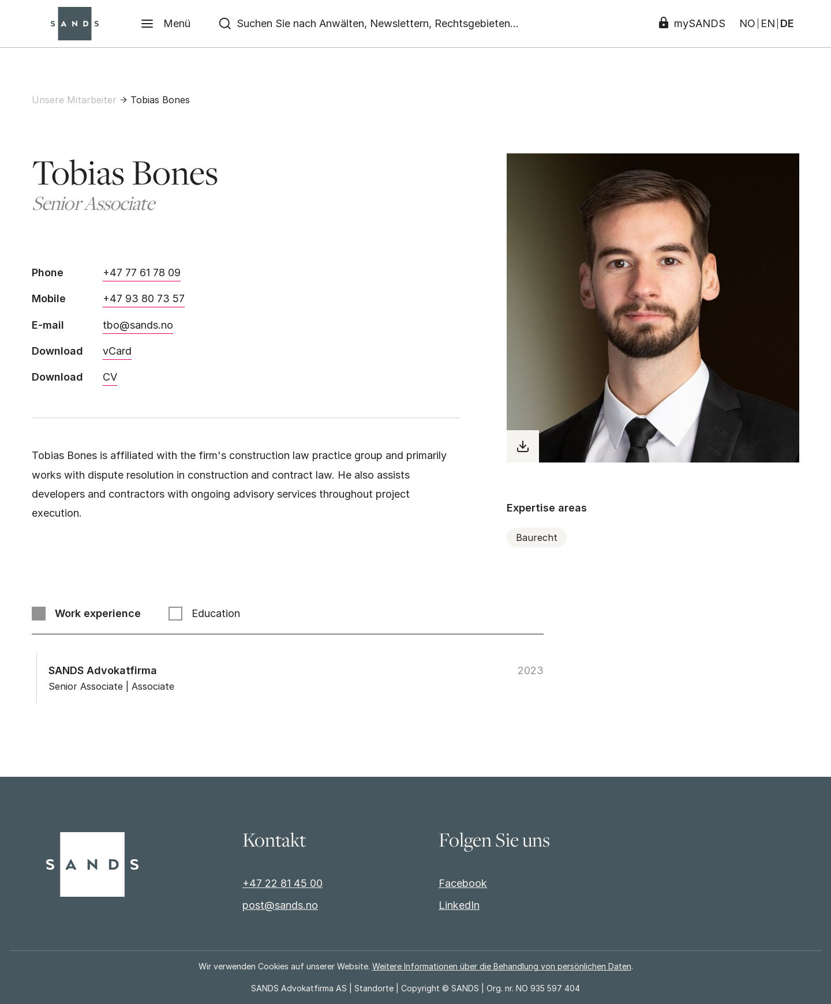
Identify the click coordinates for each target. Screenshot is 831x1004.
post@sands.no (280, 905)
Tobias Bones (160, 100)
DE (787, 23)
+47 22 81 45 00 (282, 883)
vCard (117, 351)
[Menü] (165, 23)
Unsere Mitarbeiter (74, 100)
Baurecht (536, 537)
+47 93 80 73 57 (144, 298)
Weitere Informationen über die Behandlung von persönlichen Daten (501, 966)
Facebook (463, 883)
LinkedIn (459, 905)
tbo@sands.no (138, 325)
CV (110, 377)
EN (768, 23)
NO (747, 23)
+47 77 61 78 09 (142, 272)
